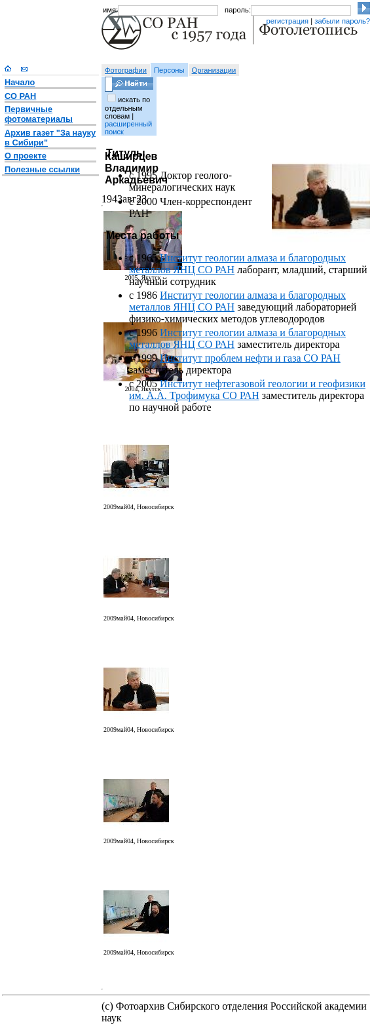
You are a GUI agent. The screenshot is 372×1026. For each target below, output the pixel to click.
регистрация (287, 21)
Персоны (169, 70)
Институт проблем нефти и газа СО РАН (250, 358)
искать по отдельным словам (127, 108)
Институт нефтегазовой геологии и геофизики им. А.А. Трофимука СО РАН (247, 389)
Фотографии (126, 70)
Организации (214, 70)
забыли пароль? (342, 21)
